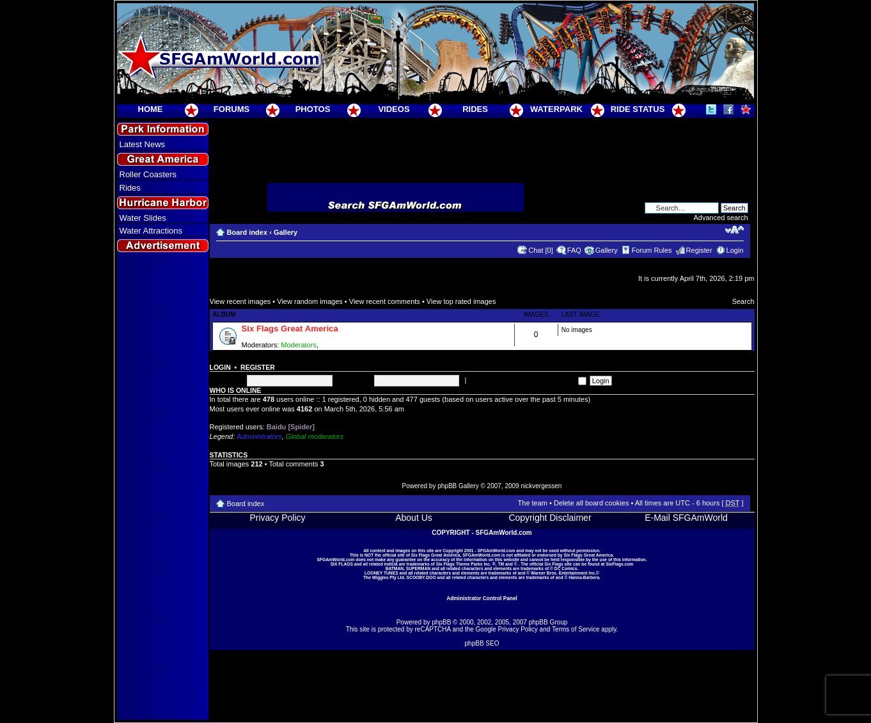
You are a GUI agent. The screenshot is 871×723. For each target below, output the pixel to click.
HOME (150, 109)
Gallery (285, 232)
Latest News (143, 144)
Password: (354, 380)
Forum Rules (652, 250)
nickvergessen (541, 485)
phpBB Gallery (457, 485)
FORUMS (231, 109)
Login (735, 250)
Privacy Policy (277, 517)
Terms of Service (575, 629)
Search (743, 301)
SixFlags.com (619, 564)
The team (532, 503)
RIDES (475, 109)
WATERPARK (556, 109)
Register (699, 250)
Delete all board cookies (591, 503)
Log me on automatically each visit (527, 380)
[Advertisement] (162, 487)
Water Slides (143, 218)
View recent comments (384, 301)
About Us (413, 517)
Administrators (259, 436)
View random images (310, 301)
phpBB (441, 622)
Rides (130, 188)
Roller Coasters (148, 174)
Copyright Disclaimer (549, 517)
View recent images (240, 301)
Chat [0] (540, 250)
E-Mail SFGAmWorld (686, 517)
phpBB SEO (482, 643)
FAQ (574, 250)
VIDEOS (393, 109)
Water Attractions (151, 230)
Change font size (734, 229)
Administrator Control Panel (481, 598)
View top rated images (461, 301)
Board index (247, 232)
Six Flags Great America (290, 328)
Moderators (299, 345)
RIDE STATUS (638, 109)
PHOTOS (313, 109)
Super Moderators (348, 345)
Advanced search (721, 217)
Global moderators (315, 436)
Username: (227, 380)
